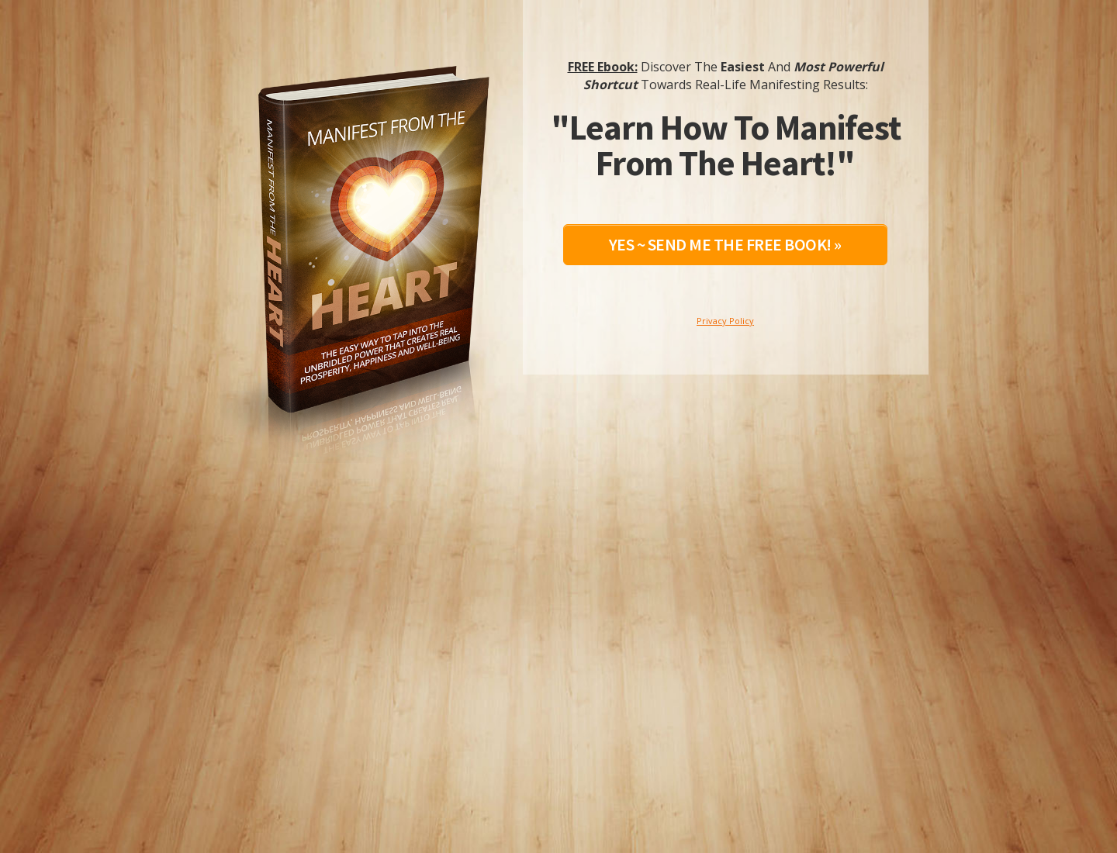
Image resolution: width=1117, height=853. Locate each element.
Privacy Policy (725, 320)
